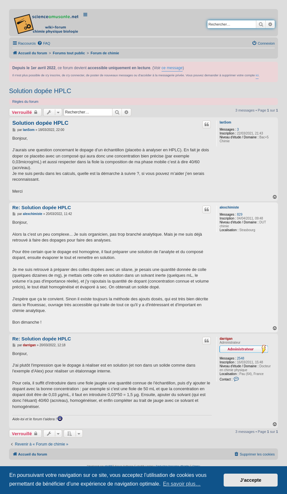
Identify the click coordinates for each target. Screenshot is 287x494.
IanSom (225, 122)
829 (239, 214)
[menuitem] (43, 43)
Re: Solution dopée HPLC (41, 207)
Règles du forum (25, 101)
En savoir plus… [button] (182, 484)
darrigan (225, 338)
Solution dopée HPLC (40, 90)
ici (257, 75)
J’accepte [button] (250, 480)
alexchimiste (229, 207)
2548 (240, 358)
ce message (172, 68)
